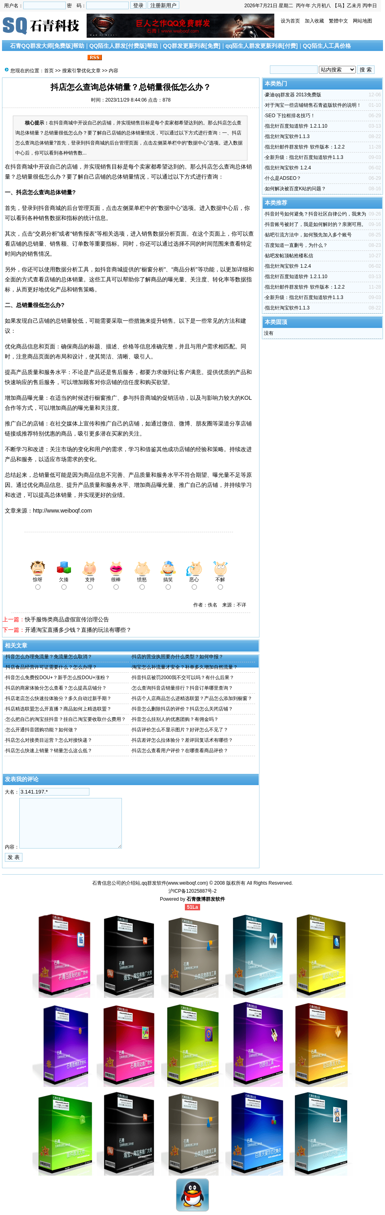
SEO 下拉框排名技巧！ (290, 115)
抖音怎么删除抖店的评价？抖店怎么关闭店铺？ (182, 709)
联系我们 (74, 58)
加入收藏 (314, 21)
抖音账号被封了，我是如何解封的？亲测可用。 (315, 224)
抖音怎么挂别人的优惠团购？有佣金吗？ (175, 719)
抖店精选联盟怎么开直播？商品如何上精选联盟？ (58, 709)
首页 (49, 70)
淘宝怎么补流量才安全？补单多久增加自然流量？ (185, 667)
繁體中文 (338, 21)
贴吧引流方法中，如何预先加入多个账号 (308, 235)
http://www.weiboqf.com (62, 510)
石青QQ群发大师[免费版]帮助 (47, 46)
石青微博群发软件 (205, 899)
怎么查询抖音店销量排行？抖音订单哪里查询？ (182, 688)
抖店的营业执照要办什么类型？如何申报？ (177, 656)
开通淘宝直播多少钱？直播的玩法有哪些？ (78, 630)
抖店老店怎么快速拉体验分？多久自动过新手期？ (58, 698)
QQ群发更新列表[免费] (191, 46)
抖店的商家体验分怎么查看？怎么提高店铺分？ (56, 688)
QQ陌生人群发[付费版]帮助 (123, 46)
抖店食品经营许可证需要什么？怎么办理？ (51, 667)
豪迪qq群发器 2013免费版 (293, 95)
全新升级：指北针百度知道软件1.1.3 (304, 157)
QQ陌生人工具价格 (327, 46)
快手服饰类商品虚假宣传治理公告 (67, 619)
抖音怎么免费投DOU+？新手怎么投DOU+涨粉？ (57, 677)
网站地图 (362, 21)
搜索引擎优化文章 (35, 58)
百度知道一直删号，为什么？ (296, 245)
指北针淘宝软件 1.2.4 (288, 168)
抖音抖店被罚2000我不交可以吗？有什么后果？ (183, 677)
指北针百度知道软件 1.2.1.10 (296, 126)
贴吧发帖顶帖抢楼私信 (289, 255)
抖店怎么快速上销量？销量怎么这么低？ (49, 750)
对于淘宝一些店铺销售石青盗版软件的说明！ (313, 105)
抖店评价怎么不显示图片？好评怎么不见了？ (180, 730)
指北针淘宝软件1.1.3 (287, 136)
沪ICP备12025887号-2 (192, 891)
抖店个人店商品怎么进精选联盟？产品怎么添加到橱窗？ (192, 698)
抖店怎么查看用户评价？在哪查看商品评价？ (180, 750)
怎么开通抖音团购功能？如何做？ (42, 730)
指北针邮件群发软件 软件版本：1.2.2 (304, 147)
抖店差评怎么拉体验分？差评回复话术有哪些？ (182, 740)
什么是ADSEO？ (283, 178)
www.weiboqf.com (187, 883)
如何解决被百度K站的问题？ (295, 188)
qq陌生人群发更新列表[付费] (261, 46)
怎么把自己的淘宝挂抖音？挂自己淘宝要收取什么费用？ (66, 719)
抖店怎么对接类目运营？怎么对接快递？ (49, 740)
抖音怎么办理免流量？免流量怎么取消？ (49, 656)
